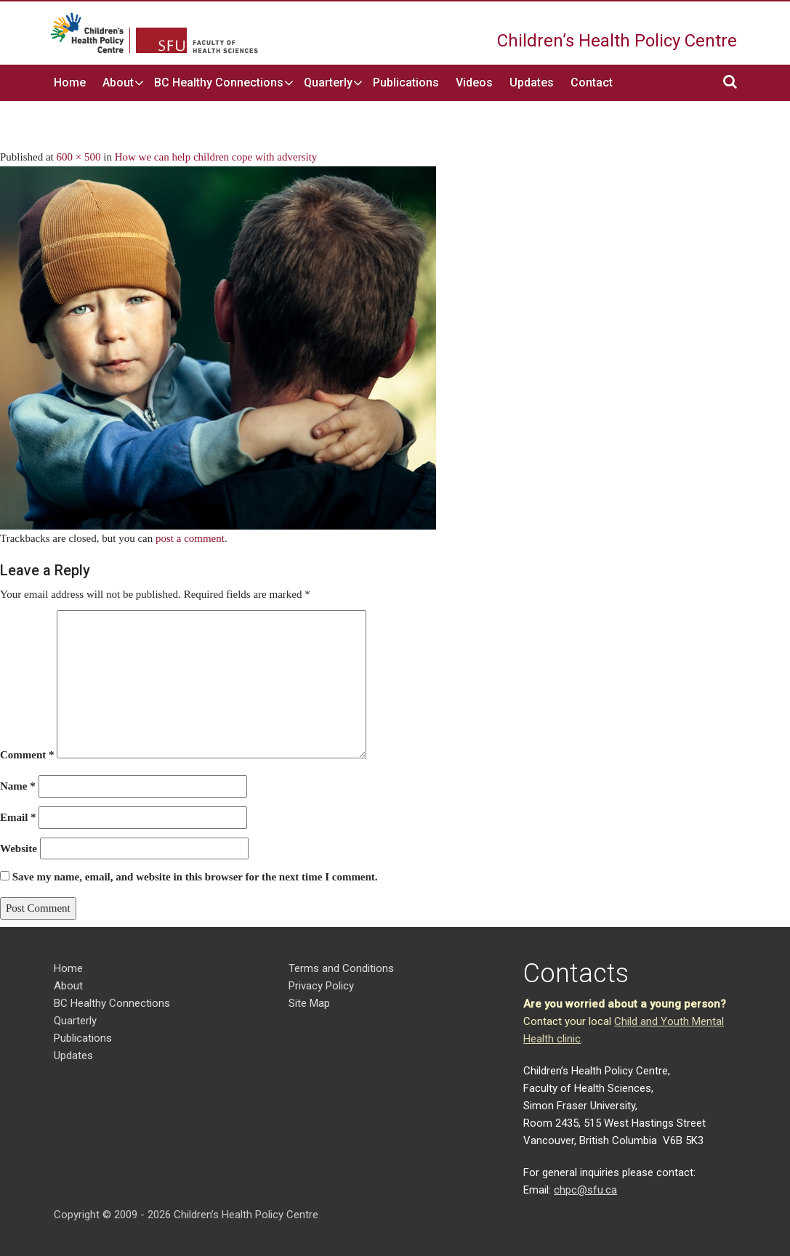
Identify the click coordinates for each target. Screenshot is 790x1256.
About (118, 82)
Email (18, 817)
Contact (592, 82)
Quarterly (328, 82)
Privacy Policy (321, 985)
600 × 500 (79, 157)
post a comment (190, 538)
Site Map (309, 1003)
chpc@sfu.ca (585, 1189)
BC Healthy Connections (218, 82)
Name (18, 786)
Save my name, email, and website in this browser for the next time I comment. (195, 877)
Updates (531, 82)
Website (18, 848)
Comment (27, 755)
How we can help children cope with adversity (216, 157)
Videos (474, 82)
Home (70, 82)
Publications (406, 82)
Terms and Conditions (341, 968)
